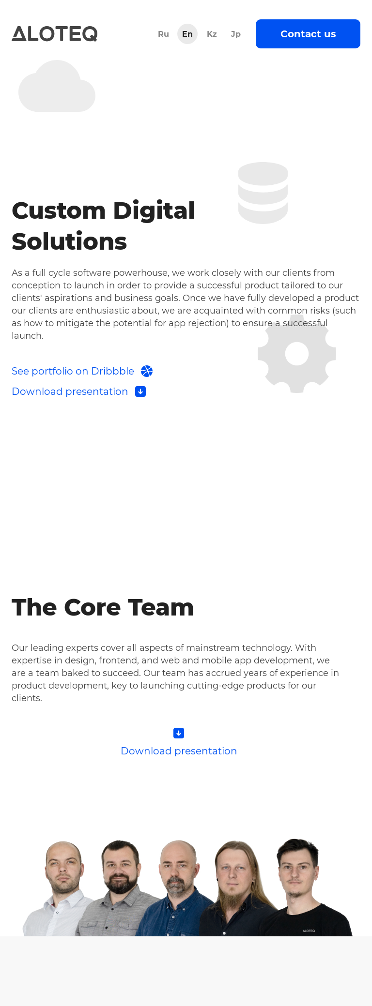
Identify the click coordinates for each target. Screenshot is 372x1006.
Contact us (308, 34)
